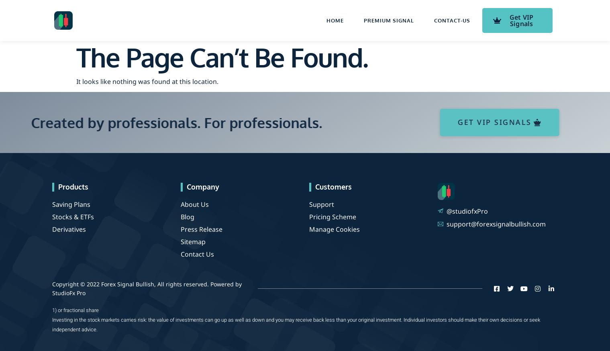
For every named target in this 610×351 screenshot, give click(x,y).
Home (335, 20)
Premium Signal (389, 20)
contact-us (452, 20)
